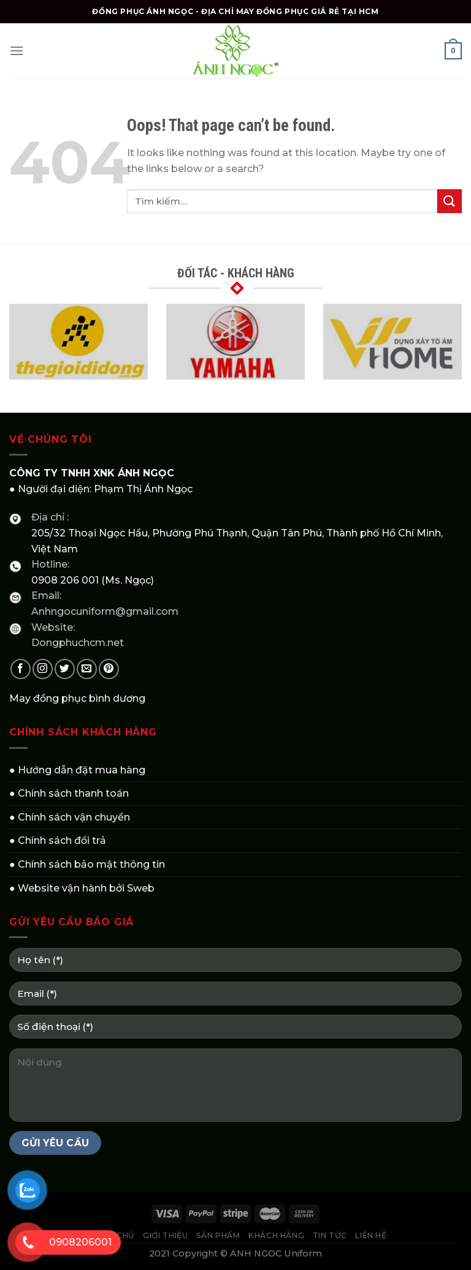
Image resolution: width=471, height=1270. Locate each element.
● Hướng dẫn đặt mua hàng (77, 770)
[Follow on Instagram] (43, 669)
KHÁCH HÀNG (276, 1235)
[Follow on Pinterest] (109, 669)
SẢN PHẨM (218, 1235)
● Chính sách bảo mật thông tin (87, 864)
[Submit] (449, 201)
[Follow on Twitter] (65, 669)
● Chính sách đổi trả (57, 840)
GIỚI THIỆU (165, 1235)
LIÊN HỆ (370, 1235)
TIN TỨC (330, 1235)
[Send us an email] (87, 669)
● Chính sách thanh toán (69, 793)
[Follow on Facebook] (20, 669)
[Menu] (16, 51)
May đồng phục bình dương (77, 698)
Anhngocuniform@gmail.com (104, 611)
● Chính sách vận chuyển (69, 817)
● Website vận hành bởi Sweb (82, 888)
